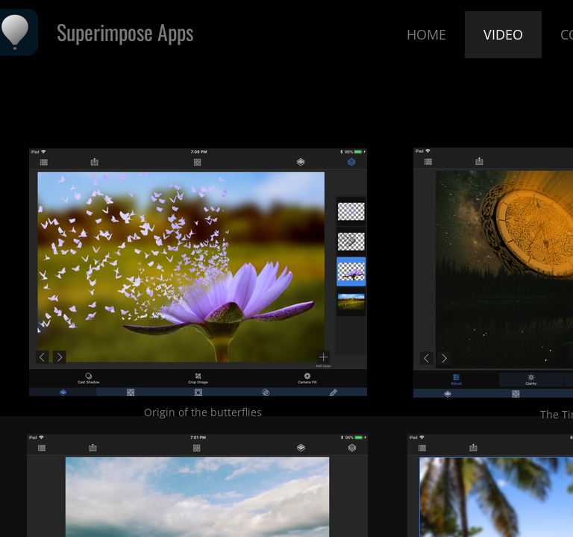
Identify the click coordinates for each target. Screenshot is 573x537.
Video (503, 34)
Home (426, 34)
